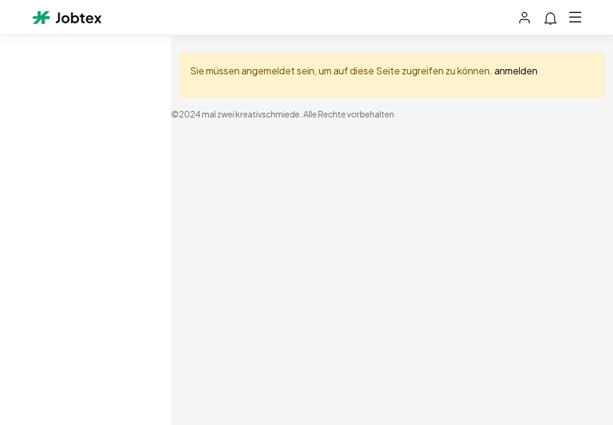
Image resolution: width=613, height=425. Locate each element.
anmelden (515, 70)
